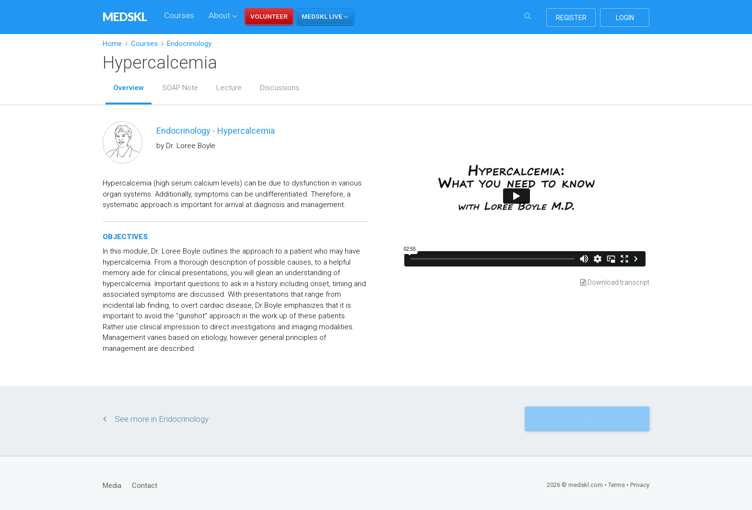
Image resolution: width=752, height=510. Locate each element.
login (625, 18)
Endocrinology (189, 43)
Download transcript (614, 282)
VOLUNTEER (269, 16)
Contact (144, 485)
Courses (179, 15)
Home (112, 43)
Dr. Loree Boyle (190, 145)
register (571, 18)
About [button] (223, 15)
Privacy (639, 484)
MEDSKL (125, 16)
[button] (325, 16)
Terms (616, 484)
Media (112, 485)
